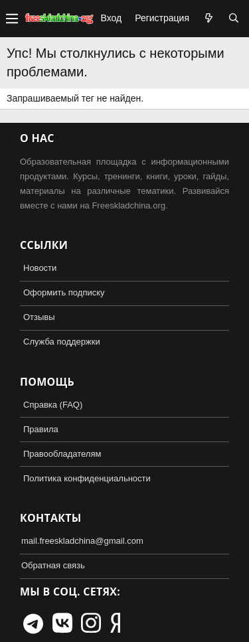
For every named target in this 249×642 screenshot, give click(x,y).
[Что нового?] (208, 18)
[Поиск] (233, 18)
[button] (12, 18)
